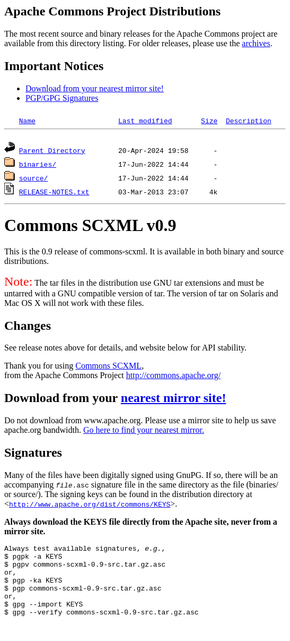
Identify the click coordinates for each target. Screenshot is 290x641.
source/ (33, 179)
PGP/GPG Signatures (61, 97)
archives (256, 43)
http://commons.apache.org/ (173, 376)
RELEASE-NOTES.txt (54, 193)
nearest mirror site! (173, 399)
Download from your (62, 399)
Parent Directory (52, 152)
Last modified (145, 120)
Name (27, 120)
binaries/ (37, 165)
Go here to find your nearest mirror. (143, 431)
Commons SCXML (108, 367)
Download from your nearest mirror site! (94, 88)
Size (209, 120)
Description (248, 120)
